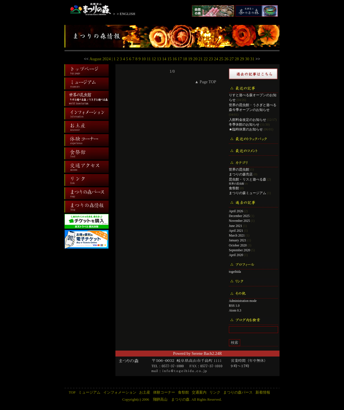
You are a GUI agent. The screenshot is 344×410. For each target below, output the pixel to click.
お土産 (144, 392)
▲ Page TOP (205, 82)
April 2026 (236, 211)
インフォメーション (119, 392)
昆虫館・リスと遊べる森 (247, 179)
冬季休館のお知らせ (244, 124)
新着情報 (262, 392)
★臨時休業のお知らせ (246, 129)
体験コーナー (164, 392)
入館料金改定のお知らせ (247, 119)
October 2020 (238, 245)
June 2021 (235, 225)
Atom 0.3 (235, 310)
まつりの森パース (238, 392)
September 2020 (239, 250)
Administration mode (243, 300)
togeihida (235, 271)
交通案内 (199, 392)
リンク (214, 392)
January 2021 (237, 240)
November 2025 (239, 220)
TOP (72, 392)
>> (257, 59)
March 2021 (237, 235)
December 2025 (239, 216)
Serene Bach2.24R (207, 353)
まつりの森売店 (241, 174)
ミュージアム (89, 392)
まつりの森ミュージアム (247, 193)
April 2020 (236, 255)
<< (86, 59)
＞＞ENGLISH (123, 14)
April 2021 (236, 230)
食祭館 (234, 188)
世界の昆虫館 (239, 169)
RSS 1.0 (234, 305)
